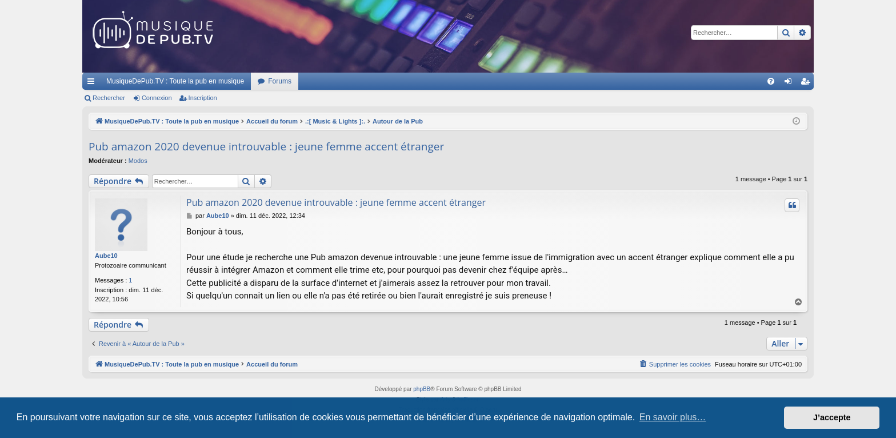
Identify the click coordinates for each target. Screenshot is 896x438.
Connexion (157, 97)
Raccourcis (93, 83)
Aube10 (106, 255)
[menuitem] (770, 81)
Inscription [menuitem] (808, 83)
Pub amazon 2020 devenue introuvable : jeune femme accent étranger (266, 146)
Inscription (203, 97)
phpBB (421, 389)
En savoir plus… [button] (672, 417)
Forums (279, 81)
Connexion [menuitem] (791, 83)
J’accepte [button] (832, 417)
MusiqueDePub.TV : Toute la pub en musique (175, 81)
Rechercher (109, 97)
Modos (138, 160)
